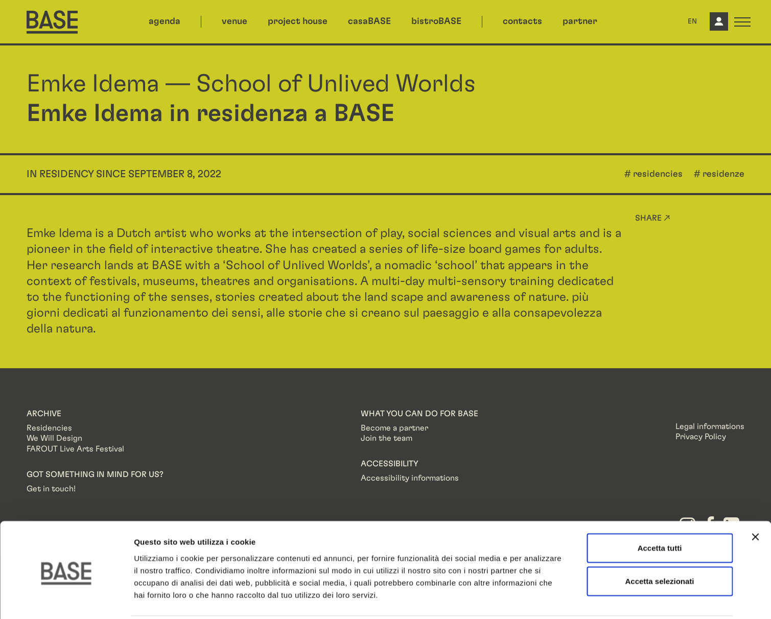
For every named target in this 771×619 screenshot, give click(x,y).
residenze (723, 174)
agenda (164, 21)
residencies (658, 174)
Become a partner (394, 428)
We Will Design (54, 438)
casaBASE (369, 21)
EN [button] (692, 21)
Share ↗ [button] (652, 218)
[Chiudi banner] (755, 499)
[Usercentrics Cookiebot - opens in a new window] (66, 599)
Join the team (386, 438)
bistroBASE (436, 21)
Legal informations (709, 426)
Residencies (49, 428)
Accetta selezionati (659, 544)
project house (298, 21)
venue (234, 21)
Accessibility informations (410, 478)
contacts (522, 21)
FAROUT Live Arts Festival (75, 449)
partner (580, 21)
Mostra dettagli (537, 598)
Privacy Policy (700, 437)
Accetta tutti (660, 510)
